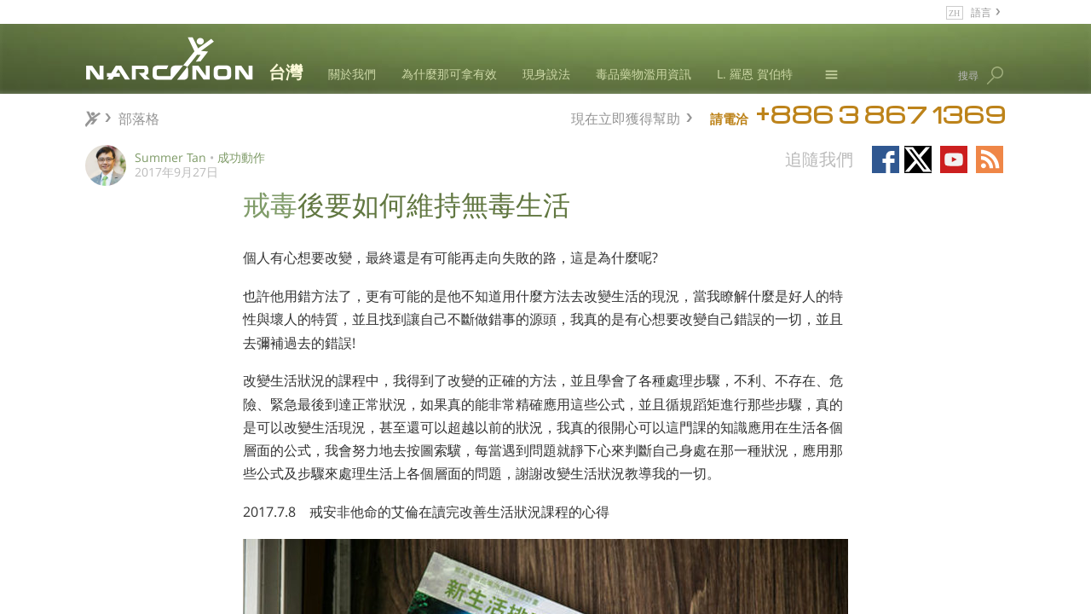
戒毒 (270, 203)
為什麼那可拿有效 (449, 74)
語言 (981, 11)
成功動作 (241, 157)
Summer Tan (170, 157)
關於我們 (352, 74)
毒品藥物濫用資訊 (643, 74)
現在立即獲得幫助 (625, 116)
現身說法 (546, 74)
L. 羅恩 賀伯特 (755, 74)
